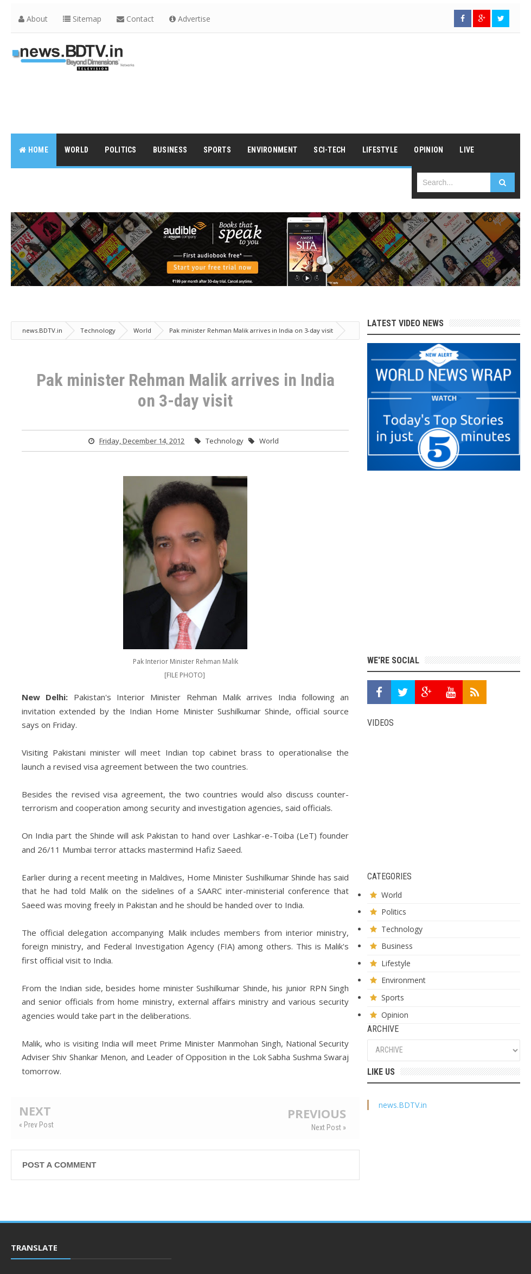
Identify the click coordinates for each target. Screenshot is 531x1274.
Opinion (394, 1015)
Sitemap (82, 19)
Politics (393, 912)
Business (397, 946)
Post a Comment (59, 1164)
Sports (392, 997)
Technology (225, 441)
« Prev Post (36, 1124)
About (33, 19)
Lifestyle (396, 963)
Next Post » (328, 1127)
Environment (403, 980)
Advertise (189, 19)
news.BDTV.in (403, 1105)
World (269, 441)
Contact (135, 19)
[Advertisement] (322, 96)
